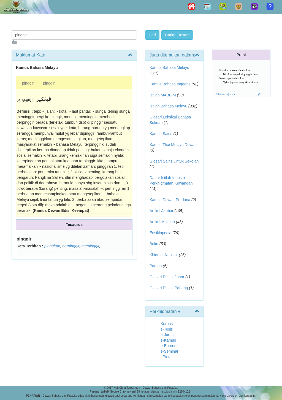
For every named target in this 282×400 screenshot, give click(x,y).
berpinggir (70, 246)
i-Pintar (167, 357)
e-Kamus (168, 340)
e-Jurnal (168, 335)
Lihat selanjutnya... (226, 94)
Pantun (156, 266)
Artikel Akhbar (161, 211)
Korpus (167, 323)
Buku (154, 244)
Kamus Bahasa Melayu (169, 67)
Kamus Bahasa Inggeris (170, 84)
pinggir (28, 83)
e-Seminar (169, 351)
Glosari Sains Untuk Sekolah (174, 161)
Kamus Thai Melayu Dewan (173, 144)
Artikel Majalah (162, 222)
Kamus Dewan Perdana (170, 200)
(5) (259, 94)
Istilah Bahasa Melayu (168, 106)
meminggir (90, 246)
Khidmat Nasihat (164, 255)
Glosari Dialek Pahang (169, 288)
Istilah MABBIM (163, 95)
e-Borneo (169, 346)
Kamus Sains (161, 133)
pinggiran (52, 246)
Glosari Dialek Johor (167, 277)
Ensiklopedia (160, 233)
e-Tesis (167, 329)
